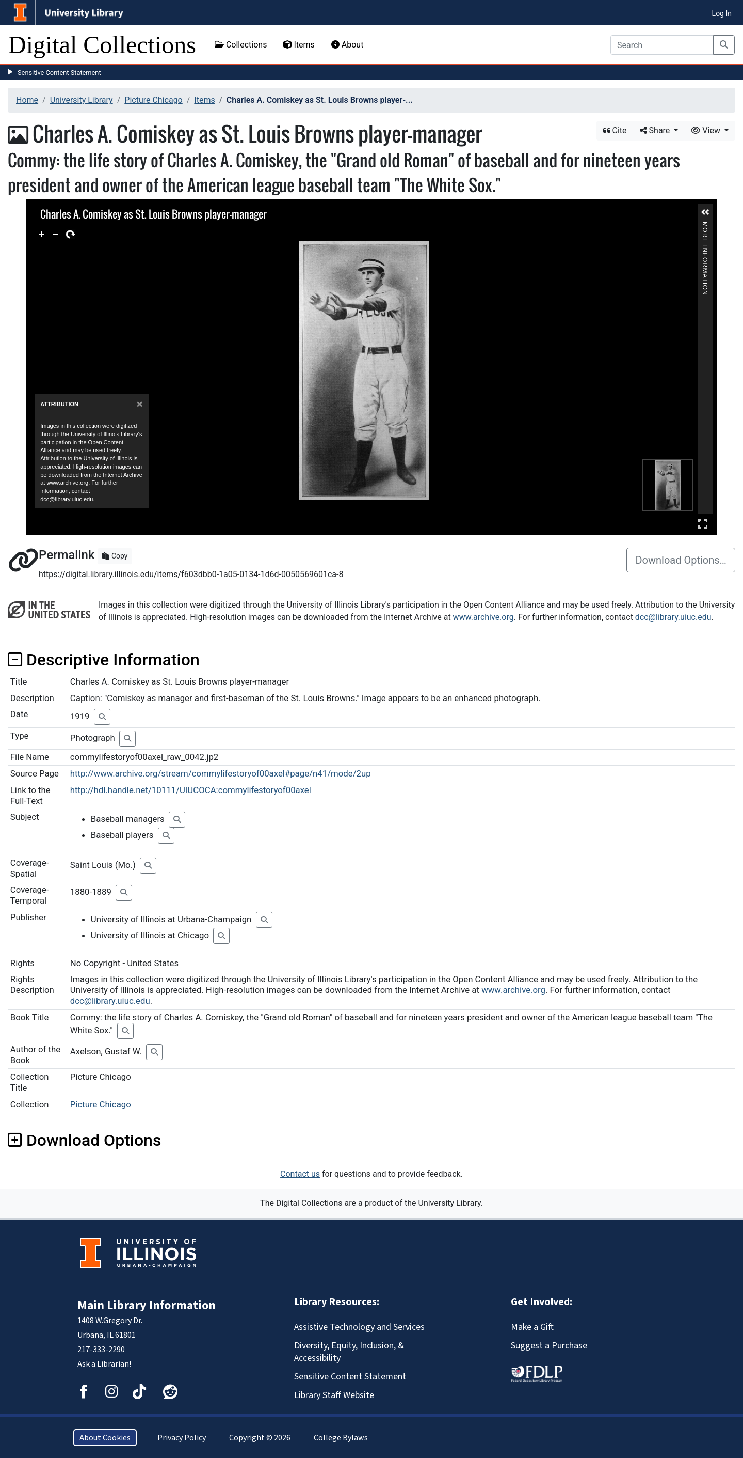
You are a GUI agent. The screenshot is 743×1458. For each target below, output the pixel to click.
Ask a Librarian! (104, 1363)
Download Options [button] (84, 1140)
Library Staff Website (334, 1395)
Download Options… (680, 560)
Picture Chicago (153, 100)
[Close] (140, 404)
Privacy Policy (181, 1437)
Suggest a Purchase (549, 1345)
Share (656, 130)
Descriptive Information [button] (104, 660)
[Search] (662, 45)
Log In (722, 13)
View (706, 130)
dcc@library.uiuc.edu (673, 617)
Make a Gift (532, 1327)
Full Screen (702, 524)
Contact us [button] (300, 1174)
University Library (81, 100)
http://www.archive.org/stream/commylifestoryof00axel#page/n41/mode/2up (220, 773)
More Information (704, 226)
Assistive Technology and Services (359, 1327)
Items (298, 45)
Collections (241, 45)
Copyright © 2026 (259, 1437)
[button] (705, 212)
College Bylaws (341, 1437)
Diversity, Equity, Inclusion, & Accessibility (349, 1351)
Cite (615, 130)
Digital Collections (102, 44)
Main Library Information (146, 1305)
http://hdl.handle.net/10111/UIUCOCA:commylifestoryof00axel (190, 790)
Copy (114, 556)
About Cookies (105, 1437)
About (347, 45)
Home (27, 100)
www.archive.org (483, 617)
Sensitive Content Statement (59, 72)
